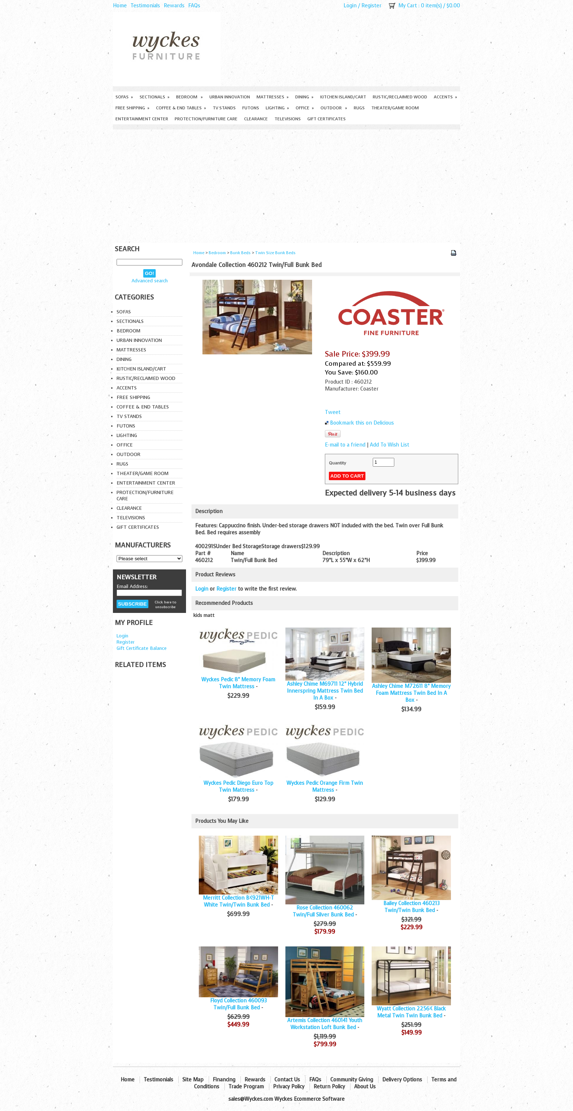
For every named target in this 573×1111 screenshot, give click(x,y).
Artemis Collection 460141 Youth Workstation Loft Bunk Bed (324, 1024)
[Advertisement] (286, 184)
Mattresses (273, 97)
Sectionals (155, 97)
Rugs (359, 108)
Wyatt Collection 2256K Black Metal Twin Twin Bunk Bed (411, 1012)
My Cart (407, 5)
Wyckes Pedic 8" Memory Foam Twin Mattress (238, 683)
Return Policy (329, 1086)
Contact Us (287, 1079)
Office (305, 108)
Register (371, 5)
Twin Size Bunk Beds (275, 253)
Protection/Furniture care (206, 119)
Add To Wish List (389, 444)
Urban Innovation (229, 97)
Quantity (337, 463)
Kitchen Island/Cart (343, 97)
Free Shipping (132, 108)
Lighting (277, 108)
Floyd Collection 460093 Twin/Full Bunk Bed (238, 1004)
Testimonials (145, 5)
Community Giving (351, 1079)
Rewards (174, 5)
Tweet (333, 412)
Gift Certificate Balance (142, 648)
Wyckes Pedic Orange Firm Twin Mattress (324, 787)
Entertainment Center (141, 119)
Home (120, 5)
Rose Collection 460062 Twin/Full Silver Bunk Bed (323, 911)
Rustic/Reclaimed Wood (400, 97)
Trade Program (246, 1086)
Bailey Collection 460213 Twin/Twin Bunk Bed (411, 907)
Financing (224, 1079)
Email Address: (132, 586)
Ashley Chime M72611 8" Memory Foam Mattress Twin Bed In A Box (411, 693)
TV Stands (224, 108)
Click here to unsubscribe (165, 604)
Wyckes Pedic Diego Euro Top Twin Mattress (238, 787)
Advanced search (150, 281)
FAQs (194, 5)
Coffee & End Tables (181, 108)
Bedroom (189, 97)
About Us (365, 1086)
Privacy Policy (288, 1086)
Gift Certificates (326, 119)
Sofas (124, 97)
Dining (304, 97)
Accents (445, 97)
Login (350, 5)
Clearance (256, 119)
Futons (250, 108)
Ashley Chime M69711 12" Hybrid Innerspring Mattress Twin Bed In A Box (325, 691)
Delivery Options (402, 1079)
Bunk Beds (240, 253)
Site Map (193, 1079)
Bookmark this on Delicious (362, 422)
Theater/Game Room (395, 108)
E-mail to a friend (345, 444)
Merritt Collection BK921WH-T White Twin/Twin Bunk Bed (238, 901)
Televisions (287, 119)
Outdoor (333, 108)
